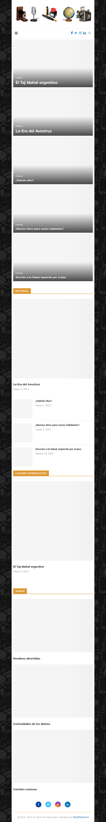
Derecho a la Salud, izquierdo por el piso (41, 277)
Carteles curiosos (25, 789)
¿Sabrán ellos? (25, 180)
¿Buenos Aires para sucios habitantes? (40, 228)
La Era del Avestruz (34, 131)
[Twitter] (75, 33)
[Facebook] (72, 33)
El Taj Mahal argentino (37, 82)
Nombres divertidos (26, 658)
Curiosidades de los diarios (31, 724)
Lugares (19, 77)
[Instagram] (80, 33)
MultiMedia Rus (81, 817)
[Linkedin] (84, 33)
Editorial (19, 126)
